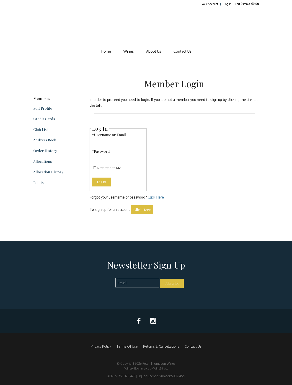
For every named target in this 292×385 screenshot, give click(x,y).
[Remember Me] (94, 167)
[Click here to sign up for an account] (142, 209)
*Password (101, 151)
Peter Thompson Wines (146, 26)
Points (38, 182)
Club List (40, 129)
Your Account (210, 4)
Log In (227, 4)
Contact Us (182, 51)
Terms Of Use (127, 346)
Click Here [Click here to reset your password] (156, 197)
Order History (45, 150)
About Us (153, 51)
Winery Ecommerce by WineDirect (146, 368)
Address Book (44, 139)
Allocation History (48, 171)
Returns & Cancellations (161, 346)
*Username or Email (109, 134)
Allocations (42, 161)
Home (106, 51)
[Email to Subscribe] (137, 282)
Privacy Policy (101, 346)
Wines (128, 51)
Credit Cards (44, 118)
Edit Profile (42, 108)
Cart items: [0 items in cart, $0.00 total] (247, 4)
